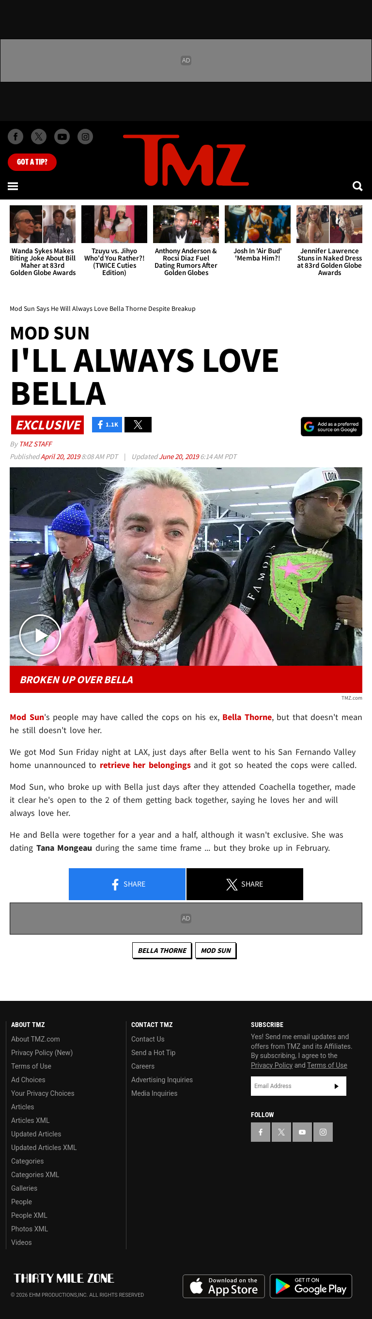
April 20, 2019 (61, 456)
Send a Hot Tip (153, 1053)
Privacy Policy (272, 1065)
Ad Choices (28, 1080)
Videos (21, 1242)
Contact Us (148, 1039)
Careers (143, 1066)
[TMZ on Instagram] (85, 136)
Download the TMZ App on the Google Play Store (311, 1286)
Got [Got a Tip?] (32, 162)
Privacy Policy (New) (42, 1053)
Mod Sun (216, 950)
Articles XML (30, 1120)
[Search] (358, 185)
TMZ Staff (35, 443)
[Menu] (13, 185)
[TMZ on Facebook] (15, 136)
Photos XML (29, 1229)
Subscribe (336, 1086)
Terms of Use (31, 1066)
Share (127, 884)
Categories (27, 1161)
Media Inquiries (154, 1093)
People (21, 1202)
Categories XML (35, 1175)
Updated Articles (36, 1134)
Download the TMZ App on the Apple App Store (224, 1286)
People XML (29, 1215)
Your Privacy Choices (43, 1093)
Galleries (24, 1188)
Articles (22, 1107)
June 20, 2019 (179, 456)
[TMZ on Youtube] (62, 136)
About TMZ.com (35, 1039)
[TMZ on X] (38, 136)
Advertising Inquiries (162, 1080)
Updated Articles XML (44, 1147)
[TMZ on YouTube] (302, 1132)
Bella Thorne (162, 950)
